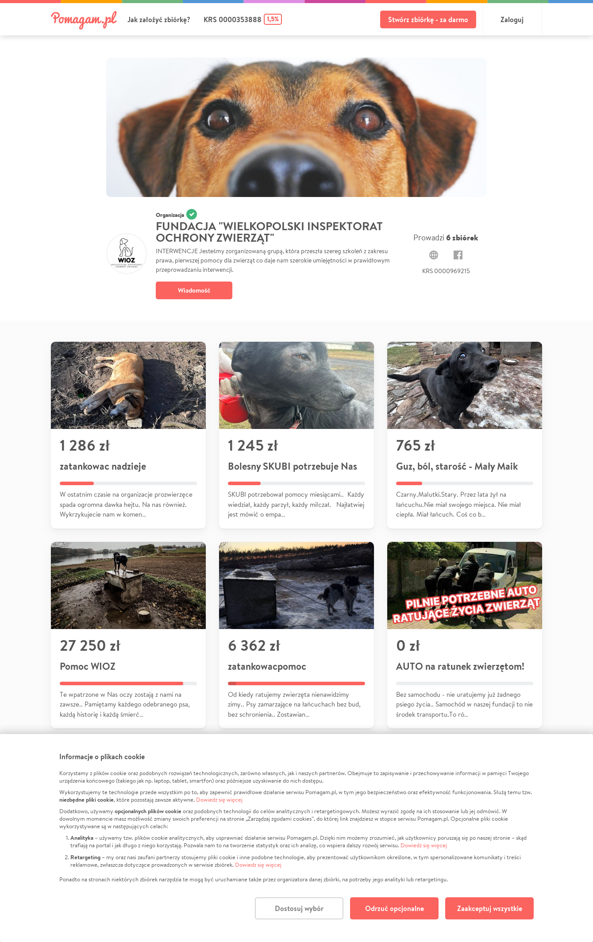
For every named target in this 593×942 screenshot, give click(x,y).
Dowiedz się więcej (219, 799)
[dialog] (296, 838)
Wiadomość (194, 290)
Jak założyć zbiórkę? (158, 19)
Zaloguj (512, 19)
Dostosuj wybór (299, 908)
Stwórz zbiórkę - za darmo (428, 19)
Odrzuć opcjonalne (394, 908)
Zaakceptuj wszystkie (489, 908)
